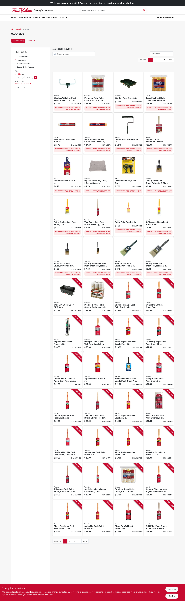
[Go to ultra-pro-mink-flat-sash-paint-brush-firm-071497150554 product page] (67, 444)
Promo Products (23, 56)
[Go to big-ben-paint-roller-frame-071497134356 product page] (67, 334)
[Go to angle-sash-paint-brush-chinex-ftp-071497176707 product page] (98, 481)
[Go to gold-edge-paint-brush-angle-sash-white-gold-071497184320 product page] (159, 518)
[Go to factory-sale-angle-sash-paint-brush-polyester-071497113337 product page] (98, 257)
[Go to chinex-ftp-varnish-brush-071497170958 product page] (159, 297)
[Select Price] (35, 77)
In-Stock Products (23, 63)
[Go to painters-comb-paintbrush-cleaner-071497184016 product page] (159, 133)
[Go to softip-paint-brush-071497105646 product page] (128, 216)
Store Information (165, 17)
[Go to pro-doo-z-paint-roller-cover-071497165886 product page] (128, 481)
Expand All (27, 84)
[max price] (29, 77)
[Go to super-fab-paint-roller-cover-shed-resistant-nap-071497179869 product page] (159, 92)
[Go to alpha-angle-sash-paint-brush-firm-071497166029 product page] (128, 334)
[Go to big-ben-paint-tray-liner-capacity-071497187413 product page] (98, 175)
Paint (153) (21, 87)
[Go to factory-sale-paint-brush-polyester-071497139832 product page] (159, 257)
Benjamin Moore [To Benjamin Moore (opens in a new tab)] (49, 17)
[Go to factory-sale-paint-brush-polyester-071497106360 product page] (67, 257)
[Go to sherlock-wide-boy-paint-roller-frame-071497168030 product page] (67, 92)
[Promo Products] (15, 56)
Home (13, 17)
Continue (172, 589)
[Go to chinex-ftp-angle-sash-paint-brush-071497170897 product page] (159, 334)
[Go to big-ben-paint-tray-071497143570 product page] (128, 92)
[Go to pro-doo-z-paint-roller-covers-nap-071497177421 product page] (98, 297)
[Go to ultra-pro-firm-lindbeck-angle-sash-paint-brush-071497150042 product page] (159, 481)
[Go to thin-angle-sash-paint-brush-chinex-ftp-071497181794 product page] (98, 407)
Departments (24, 17)
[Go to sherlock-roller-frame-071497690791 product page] (128, 133)
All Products (21, 60)
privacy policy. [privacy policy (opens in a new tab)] (141, 592)
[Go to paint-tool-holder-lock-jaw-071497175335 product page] (128, 175)
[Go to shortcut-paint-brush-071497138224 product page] (67, 175)
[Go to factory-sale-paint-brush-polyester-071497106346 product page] (128, 257)
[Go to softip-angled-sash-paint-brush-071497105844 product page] (67, 216)
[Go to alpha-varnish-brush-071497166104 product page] (98, 370)
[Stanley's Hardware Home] (21, 10)
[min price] (19, 77)
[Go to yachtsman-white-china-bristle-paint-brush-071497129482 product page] (128, 370)
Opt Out (171, 596)
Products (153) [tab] (18, 41)
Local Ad (63, 17)
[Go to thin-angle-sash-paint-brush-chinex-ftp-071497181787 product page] (67, 481)
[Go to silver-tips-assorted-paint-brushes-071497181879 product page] (159, 407)
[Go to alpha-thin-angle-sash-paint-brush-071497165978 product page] (67, 518)
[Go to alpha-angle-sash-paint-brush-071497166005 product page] (128, 444)
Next (170, 60)
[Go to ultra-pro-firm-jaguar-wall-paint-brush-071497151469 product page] (98, 334)
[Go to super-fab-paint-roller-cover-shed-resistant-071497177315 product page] (98, 133)
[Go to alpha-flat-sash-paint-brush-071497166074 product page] (159, 444)
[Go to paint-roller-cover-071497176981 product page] (67, 133)
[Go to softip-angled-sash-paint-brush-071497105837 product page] (159, 216)
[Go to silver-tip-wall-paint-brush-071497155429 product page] (128, 518)
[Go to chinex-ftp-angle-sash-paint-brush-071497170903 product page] (128, 297)
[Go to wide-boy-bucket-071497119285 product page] (67, 297)
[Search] (144, 10)
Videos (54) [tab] (31, 41)
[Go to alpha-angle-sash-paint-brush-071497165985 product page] (98, 444)
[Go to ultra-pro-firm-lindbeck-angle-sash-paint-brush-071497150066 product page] (67, 370)
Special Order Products (25, 67)
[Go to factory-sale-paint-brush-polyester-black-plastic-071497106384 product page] (159, 175)
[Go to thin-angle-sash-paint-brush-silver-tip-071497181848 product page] (98, 216)
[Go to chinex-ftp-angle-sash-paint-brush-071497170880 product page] (67, 407)
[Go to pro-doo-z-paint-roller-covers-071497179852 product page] (98, 92)
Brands (37, 17)
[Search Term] (113, 10)
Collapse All (18, 84)
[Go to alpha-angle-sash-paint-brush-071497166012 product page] (128, 407)
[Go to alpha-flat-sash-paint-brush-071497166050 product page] (98, 518)
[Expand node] (15, 87)
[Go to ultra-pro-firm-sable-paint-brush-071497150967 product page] (159, 370)
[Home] (12, 29)
